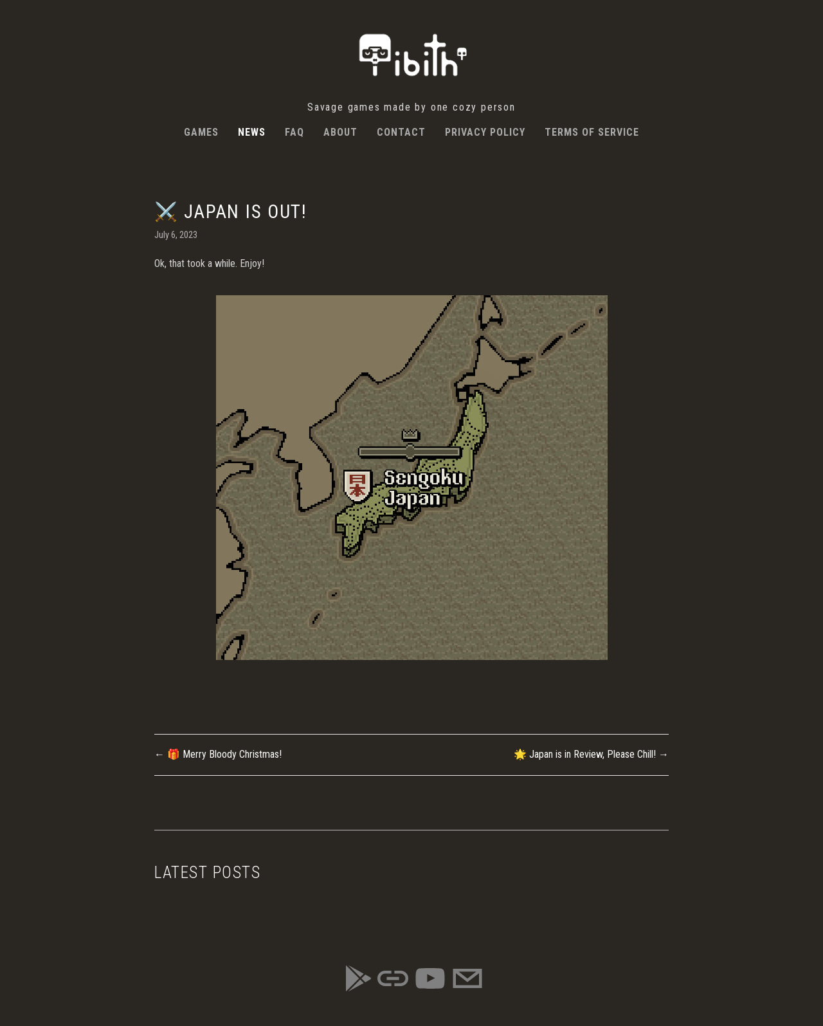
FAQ (294, 132)
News (252, 132)
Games (201, 132)
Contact (401, 132)
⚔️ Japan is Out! (230, 212)
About (340, 132)
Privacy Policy (485, 132)
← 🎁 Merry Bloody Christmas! (218, 754)
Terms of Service (592, 132)
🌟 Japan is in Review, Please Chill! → (591, 754)
